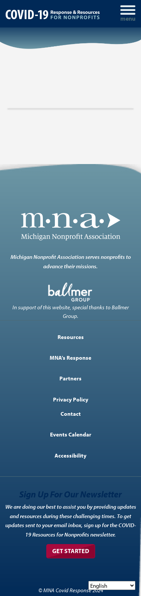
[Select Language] (111, 585)
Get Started (70, 551)
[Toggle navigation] (128, 13)
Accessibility (70, 455)
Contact (71, 413)
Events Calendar (70, 434)
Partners (70, 378)
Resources (71, 337)
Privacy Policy (70, 399)
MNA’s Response (70, 357)
